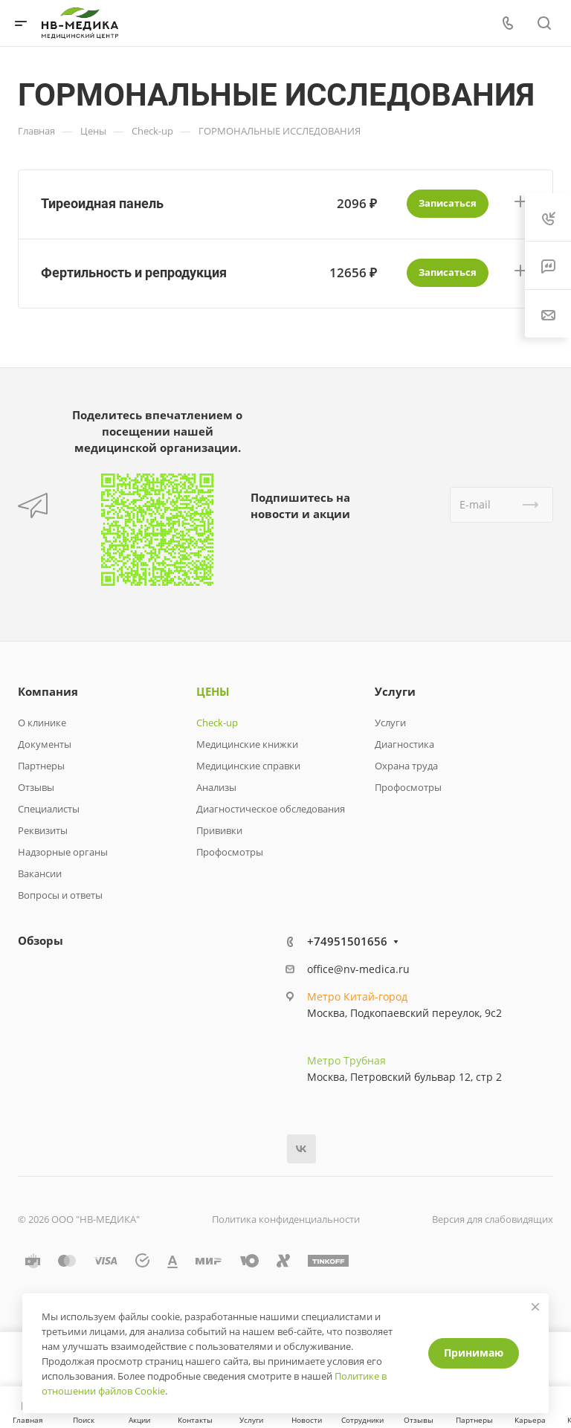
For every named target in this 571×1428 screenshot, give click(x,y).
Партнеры (41, 765)
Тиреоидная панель (102, 203)
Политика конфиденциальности (286, 1219)
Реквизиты (43, 830)
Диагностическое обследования (270, 808)
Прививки (219, 830)
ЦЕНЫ (213, 691)
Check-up (217, 722)
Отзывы (36, 787)
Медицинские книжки (247, 744)
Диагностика (404, 744)
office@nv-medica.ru (358, 969)
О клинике (42, 722)
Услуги (395, 691)
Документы (44, 744)
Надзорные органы (63, 852)
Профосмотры (229, 852)
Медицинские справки (248, 765)
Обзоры (40, 940)
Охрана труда (406, 765)
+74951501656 (347, 941)
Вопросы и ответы (60, 895)
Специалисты (49, 808)
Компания (48, 691)
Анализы (216, 787)
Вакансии (40, 873)
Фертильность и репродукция (134, 272)
